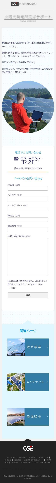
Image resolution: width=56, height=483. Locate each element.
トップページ (11, 457)
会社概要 (22, 457)
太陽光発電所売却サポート (33, 460)
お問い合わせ (26, 462)
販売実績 (17, 460)
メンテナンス (43, 457)
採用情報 (14, 462)
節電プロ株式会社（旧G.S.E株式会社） (28, 469)
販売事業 (32, 457)
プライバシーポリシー (42, 462)
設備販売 (8, 460)
